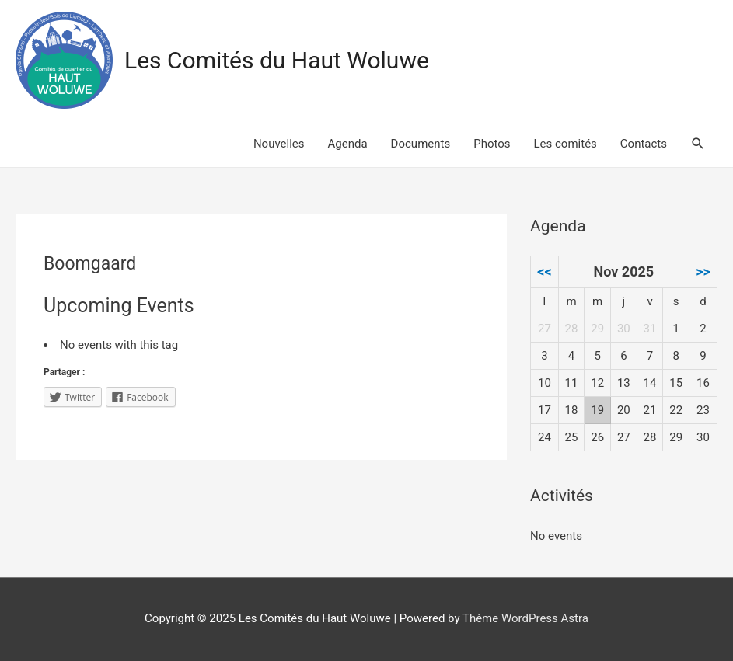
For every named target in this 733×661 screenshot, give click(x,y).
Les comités (565, 144)
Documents (421, 144)
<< (544, 271)
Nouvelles (279, 144)
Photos (491, 144)
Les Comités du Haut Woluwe (276, 60)
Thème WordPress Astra (525, 618)
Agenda (348, 144)
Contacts (643, 144)
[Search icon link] (698, 143)
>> (703, 271)
